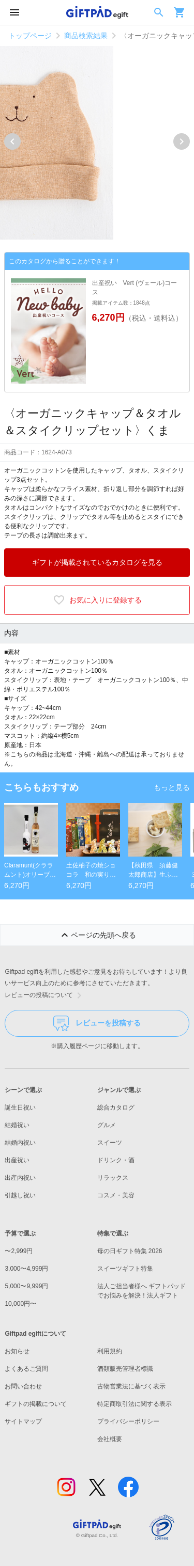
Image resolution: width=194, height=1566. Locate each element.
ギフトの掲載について (36, 1403)
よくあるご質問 (26, 1368)
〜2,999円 (19, 1251)
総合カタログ (116, 1107)
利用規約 (109, 1351)
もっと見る (172, 787)
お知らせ (17, 1351)
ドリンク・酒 (116, 1160)
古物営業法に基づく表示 (131, 1386)
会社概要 (109, 1439)
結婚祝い (17, 1125)
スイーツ (109, 1142)
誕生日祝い (20, 1107)
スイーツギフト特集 (125, 1268)
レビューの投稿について (45, 995)
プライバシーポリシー (128, 1421)
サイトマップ (23, 1421)
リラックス (112, 1177)
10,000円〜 (20, 1303)
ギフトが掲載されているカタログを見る (97, 562)
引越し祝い (20, 1195)
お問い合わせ (23, 1386)
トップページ (30, 35)
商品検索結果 (86, 35)
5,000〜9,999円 (26, 1286)
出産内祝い (20, 1177)
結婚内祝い (20, 1142)
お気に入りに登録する (97, 600)
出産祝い (17, 1160)
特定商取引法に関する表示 (134, 1403)
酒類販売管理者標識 (125, 1368)
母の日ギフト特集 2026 (129, 1251)
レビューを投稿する (97, 1023)
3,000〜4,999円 (26, 1268)
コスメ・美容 (116, 1195)
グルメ (106, 1125)
